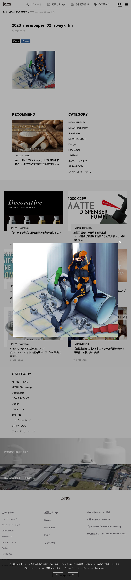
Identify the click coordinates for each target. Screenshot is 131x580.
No (73, 575)
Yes (58, 575)
